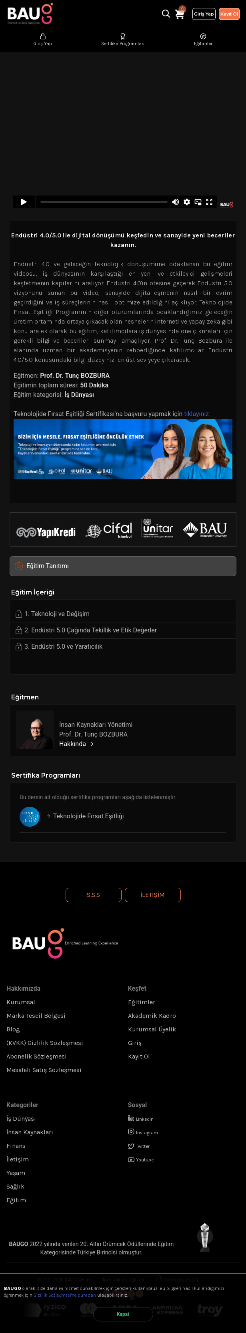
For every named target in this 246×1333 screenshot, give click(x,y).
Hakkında (76, 744)
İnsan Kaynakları (29, 1132)
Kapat (123, 1314)
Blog (13, 1029)
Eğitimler (141, 1002)
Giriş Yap (204, 14)
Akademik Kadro (152, 1015)
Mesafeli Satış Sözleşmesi (44, 1070)
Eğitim (16, 1200)
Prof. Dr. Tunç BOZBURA (74, 375)
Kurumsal (20, 1002)
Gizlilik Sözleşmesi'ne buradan (65, 1295)
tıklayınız (196, 414)
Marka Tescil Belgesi (36, 1015)
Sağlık (15, 1186)
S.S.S (93, 895)
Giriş (135, 1043)
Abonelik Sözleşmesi (36, 1056)
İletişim (152, 895)
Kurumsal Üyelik (152, 1029)
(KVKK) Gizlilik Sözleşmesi (44, 1043)
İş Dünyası (79, 395)
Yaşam (15, 1173)
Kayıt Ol (229, 14)
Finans (16, 1145)
